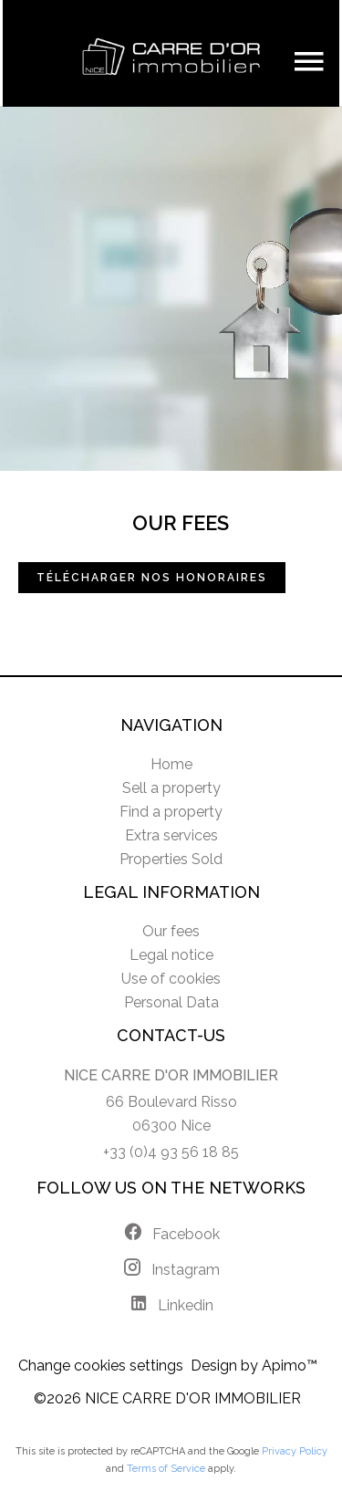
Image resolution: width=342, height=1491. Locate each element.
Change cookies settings (100, 1365)
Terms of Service (166, 1469)
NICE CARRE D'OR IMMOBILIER (171, 1075)
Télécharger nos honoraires (151, 577)
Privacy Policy (294, 1451)
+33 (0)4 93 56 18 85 (171, 1152)
